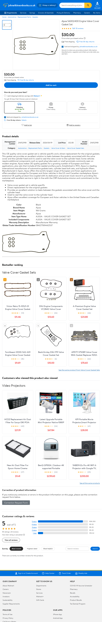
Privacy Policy (8, 618)
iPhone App (57, 614)
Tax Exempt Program (77, 604)
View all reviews (11, 540)
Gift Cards (40, 600)
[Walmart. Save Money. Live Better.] (19, 5)
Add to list (27, 125)
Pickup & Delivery (63, 13)
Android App (58, 618)
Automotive (12, 17)
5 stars (34, 521)
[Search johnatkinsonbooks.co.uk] (71, 5)
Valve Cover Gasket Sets (75, 148)
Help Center (48, 573)
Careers (87, 13)
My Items (96, 13)
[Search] (88, 5)
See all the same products (90, 483)
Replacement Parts (24, 17)
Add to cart (51, 85)
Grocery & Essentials (46, 13)
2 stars (34, 530)
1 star (35, 533)
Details (24, 120)
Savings (32, 13)
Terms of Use (7, 614)
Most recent (16, 548)
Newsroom (7, 593)
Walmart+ (40, 596)
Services (23, 13)
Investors (6, 596)
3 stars (34, 527)
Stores (38, 589)
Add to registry (73, 125)
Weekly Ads (81, 573)
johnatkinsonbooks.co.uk (88, 46)
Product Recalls (76, 600)
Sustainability (7, 600)
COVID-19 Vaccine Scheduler (81, 585)
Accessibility (74, 596)
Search (95, 548)
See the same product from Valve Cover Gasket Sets (79, 370)
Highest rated (32, 548)
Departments (10, 13)
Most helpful (48, 548)
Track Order (65, 573)
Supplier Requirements (11, 604)
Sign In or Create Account (26, 573)
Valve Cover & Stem (58, 148)
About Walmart (8, 585)
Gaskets (35, 17)
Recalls (72, 593)
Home (4, 17)
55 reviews (79, 28)
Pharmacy (77, 13)
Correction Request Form (16, 502)
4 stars (34, 524)
